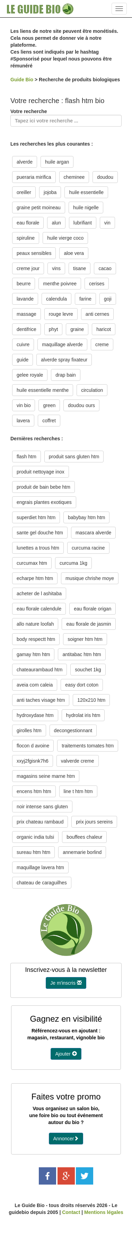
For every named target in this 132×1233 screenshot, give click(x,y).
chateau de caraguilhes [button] (42, 882)
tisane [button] (79, 268)
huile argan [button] (57, 162)
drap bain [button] (65, 375)
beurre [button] (23, 283)
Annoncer (66, 1138)
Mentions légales (103, 1212)
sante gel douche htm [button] (40, 532)
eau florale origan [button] (92, 608)
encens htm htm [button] (34, 791)
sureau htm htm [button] (33, 852)
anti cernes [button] (97, 314)
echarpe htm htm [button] (35, 578)
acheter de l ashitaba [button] (39, 593)
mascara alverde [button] (94, 532)
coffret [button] (49, 420)
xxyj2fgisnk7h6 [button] (33, 761)
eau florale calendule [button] (39, 608)
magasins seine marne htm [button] (46, 776)
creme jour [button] (28, 268)
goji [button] (108, 299)
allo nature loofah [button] (35, 624)
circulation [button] (92, 390)
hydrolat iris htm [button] (83, 715)
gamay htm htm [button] (33, 654)
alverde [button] (25, 162)
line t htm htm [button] (78, 791)
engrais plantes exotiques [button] (44, 502)
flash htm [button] (26, 456)
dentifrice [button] (26, 329)
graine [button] (77, 329)
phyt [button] (53, 329)
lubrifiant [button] (82, 223)
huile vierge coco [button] (65, 238)
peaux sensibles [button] (34, 253)
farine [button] (85, 299)
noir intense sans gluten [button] (42, 806)
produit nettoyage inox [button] (40, 472)
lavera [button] (23, 420)
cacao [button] (104, 268)
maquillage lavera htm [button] (40, 867)
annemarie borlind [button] (82, 852)
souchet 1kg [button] (88, 669)
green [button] (49, 405)
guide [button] (22, 359)
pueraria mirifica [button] (34, 177)
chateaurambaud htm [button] (39, 669)
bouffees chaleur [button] (84, 837)
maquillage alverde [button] (62, 344)
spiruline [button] (26, 238)
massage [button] (26, 314)
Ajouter (66, 1054)
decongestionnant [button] (73, 730)
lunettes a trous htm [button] (38, 548)
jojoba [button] (50, 192)
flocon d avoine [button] (33, 745)
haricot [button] (103, 329)
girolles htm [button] (29, 730)
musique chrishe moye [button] (89, 578)
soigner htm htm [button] (85, 639)
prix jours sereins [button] (94, 822)
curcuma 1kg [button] (73, 563)
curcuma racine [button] (88, 548)
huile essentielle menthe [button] (43, 390)
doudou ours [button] (81, 405)
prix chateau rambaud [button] (40, 822)
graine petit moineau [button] (39, 207)
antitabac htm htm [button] (81, 654)
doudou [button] (105, 177)
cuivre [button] (23, 344)
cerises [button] (96, 283)
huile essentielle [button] (86, 192)
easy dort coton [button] (81, 685)
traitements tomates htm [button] (88, 745)
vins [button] (56, 268)
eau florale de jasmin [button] (88, 624)
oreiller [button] (24, 192)
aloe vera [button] (74, 253)
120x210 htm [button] (91, 700)
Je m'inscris (66, 983)
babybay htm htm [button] (86, 517)
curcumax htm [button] (32, 563)
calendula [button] (56, 299)
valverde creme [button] (77, 761)
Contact (71, 1212)
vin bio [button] (23, 405)
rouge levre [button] (61, 314)
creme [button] (102, 344)
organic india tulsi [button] (35, 837)
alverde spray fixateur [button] (64, 359)
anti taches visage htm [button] (41, 700)
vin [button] (107, 223)
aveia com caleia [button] (35, 685)
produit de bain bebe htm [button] (43, 487)
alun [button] (56, 223)
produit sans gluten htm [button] (74, 456)
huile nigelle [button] (86, 207)
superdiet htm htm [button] (36, 517)
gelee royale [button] (30, 375)
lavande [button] (25, 299)
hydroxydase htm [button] (35, 715)
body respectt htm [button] (36, 639)
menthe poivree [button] (60, 283)
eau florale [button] (28, 223)
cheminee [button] (74, 177)
